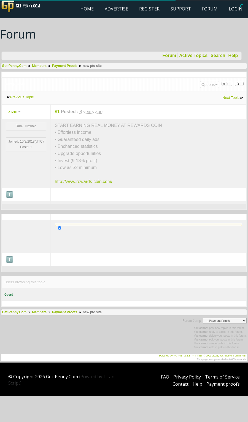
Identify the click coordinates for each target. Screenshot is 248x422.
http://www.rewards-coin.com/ (83, 181)
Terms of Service (222, 377)
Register (149, 9)
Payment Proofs (64, 66)
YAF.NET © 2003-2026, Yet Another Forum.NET (219, 355)
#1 (57, 111)
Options (208, 84)
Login (235, 9)
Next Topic (230, 98)
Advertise (116, 9)
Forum (210, 9)
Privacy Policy (187, 377)
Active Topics (193, 55)
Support (181, 9)
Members (39, 66)
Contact (180, 384)
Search (218, 55)
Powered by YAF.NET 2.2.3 (175, 355)
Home (87, 9)
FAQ (165, 377)
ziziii (13, 111)
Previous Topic (22, 97)
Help (233, 55)
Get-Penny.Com (14, 66)
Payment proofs (223, 384)
